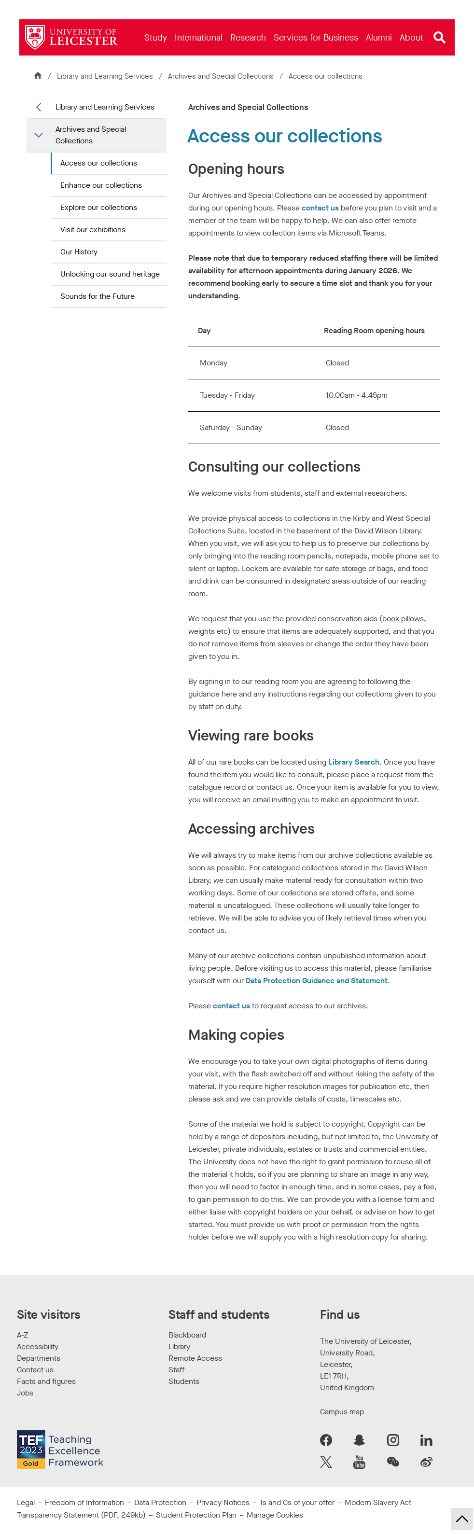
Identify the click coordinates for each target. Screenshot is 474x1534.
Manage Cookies (275, 1515)
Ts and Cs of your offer (297, 1502)
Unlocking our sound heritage (110, 274)
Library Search (353, 762)
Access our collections (98, 163)
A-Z (22, 1335)
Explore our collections (98, 207)
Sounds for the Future (97, 296)
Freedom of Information (84, 1502)
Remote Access (195, 1358)
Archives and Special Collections (222, 76)
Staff (176, 1370)
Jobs (25, 1393)
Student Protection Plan (196, 1515)
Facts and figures (46, 1381)
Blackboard (187, 1335)
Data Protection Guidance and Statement (317, 981)
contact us (320, 208)
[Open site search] (440, 38)
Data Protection (160, 1502)
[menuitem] (155, 37)
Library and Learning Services (105, 76)
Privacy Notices (223, 1502)
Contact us (35, 1370)
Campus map (342, 1412)
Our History (79, 252)
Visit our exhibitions (92, 229)
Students (183, 1381)
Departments (38, 1358)
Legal (26, 1502)
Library (179, 1346)
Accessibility (37, 1346)
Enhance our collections (101, 185)
